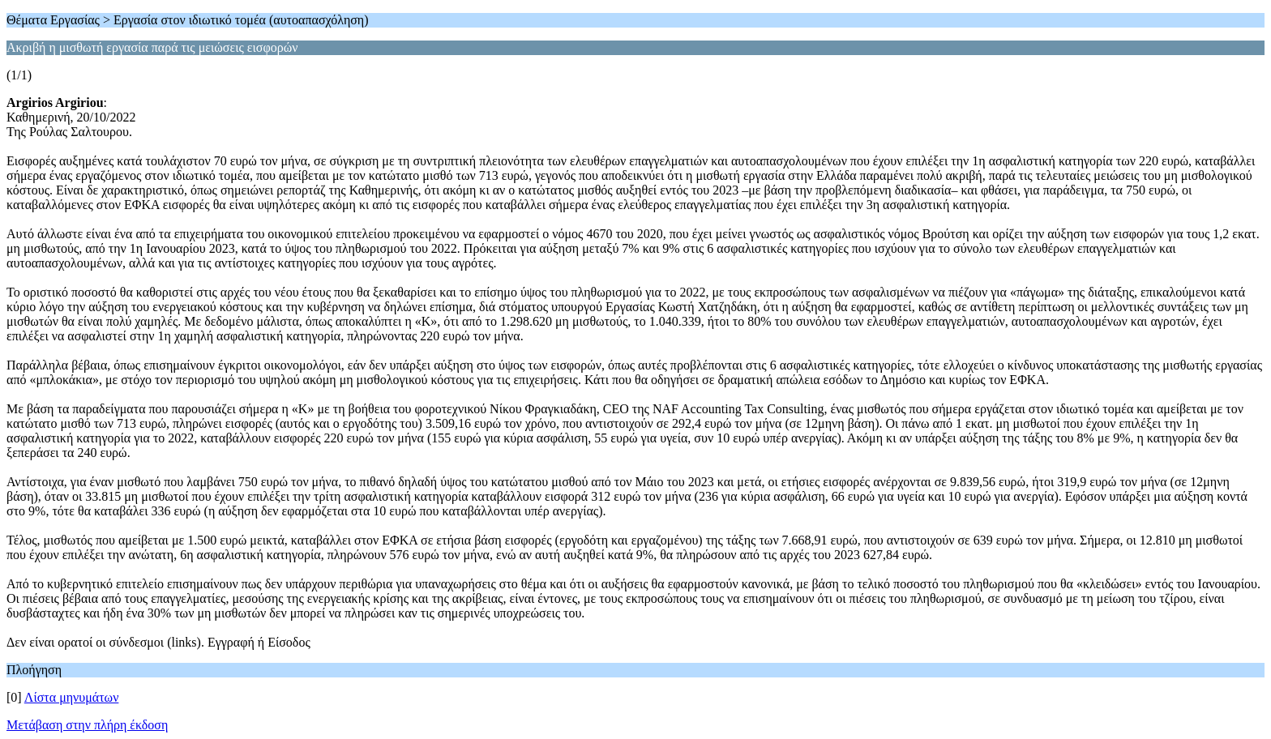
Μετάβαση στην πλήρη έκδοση (87, 725)
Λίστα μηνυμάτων (71, 697)
